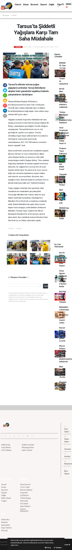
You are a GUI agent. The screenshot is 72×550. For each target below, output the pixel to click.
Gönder (46, 286)
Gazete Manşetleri (24, 510)
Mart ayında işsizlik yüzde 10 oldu (62, 372)
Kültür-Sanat (6, 498)
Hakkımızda (5, 445)
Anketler (4, 522)
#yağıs (18, 228)
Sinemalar (24, 501)
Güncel (18, 4)
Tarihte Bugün (25, 498)
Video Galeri (66, 439)
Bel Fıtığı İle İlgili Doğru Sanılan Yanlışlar (62, 297)
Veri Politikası (6, 450)
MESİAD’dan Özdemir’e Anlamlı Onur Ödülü (64, 213)
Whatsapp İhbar (28, 447)
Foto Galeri (66, 429)
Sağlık (51, 4)
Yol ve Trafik (25, 487)
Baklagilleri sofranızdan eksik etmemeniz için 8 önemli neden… (64, 315)
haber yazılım (5, 547)
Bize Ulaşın (66, 471)
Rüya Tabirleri (6, 528)
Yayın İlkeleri (6, 447)
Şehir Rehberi (25, 506)
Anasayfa (5, 15)
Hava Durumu (25, 484)
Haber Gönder (27, 450)
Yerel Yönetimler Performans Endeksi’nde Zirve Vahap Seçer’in (64, 135)
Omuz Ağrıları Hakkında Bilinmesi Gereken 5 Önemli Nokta (63, 278)
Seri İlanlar (24, 504)
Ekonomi (34, 4)
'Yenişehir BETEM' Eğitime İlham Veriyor (63, 179)
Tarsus (11, 101)
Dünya (26, 4)
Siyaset (43, 4)
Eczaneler (24, 493)
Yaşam (4, 501)
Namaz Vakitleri (26, 490)
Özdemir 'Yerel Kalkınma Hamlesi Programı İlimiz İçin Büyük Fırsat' (63, 158)
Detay (48, 548)
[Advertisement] (62, 232)
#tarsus (11, 228)
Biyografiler (5, 525)
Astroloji (4, 531)
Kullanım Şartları (28, 445)
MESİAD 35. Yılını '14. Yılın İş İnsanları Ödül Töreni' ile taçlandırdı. (64, 73)
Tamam (57, 548)
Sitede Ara (5, 520)
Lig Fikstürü (24, 495)
